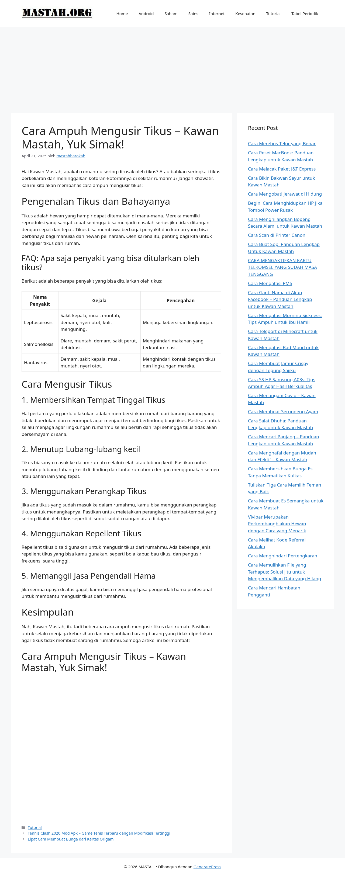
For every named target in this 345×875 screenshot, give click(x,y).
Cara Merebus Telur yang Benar (282, 143)
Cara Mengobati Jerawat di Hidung (285, 194)
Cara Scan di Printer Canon (276, 235)
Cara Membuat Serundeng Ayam (283, 411)
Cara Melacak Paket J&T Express (282, 169)
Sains (193, 13)
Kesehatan (245, 13)
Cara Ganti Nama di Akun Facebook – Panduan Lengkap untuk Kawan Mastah (280, 299)
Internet (217, 13)
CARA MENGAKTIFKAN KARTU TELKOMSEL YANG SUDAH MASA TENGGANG (282, 267)
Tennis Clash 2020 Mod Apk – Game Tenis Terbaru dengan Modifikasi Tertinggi (99, 833)
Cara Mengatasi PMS (270, 283)
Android (146, 13)
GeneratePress (207, 866)
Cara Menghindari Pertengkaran (282, 556)
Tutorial (273, 13)
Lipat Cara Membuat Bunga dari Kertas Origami (71, 839)
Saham (170, 13)
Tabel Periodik (304, 13)
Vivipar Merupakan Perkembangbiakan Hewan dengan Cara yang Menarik (277, 524)
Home (122, 13)
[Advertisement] (172, 67)
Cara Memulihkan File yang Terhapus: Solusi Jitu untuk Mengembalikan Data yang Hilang (284, 572)
